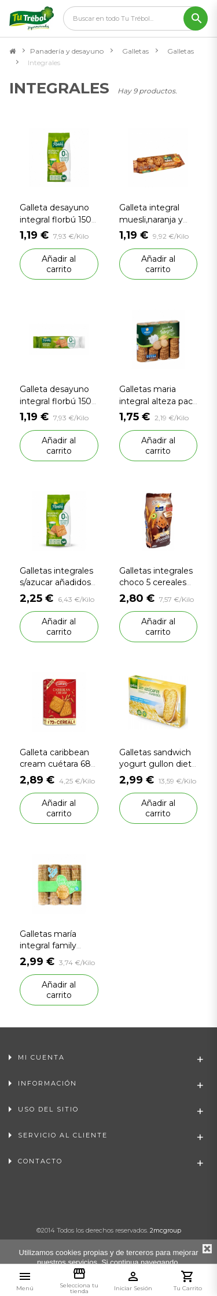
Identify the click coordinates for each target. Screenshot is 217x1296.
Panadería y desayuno (67, 51)
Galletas (135, 51)
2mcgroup (165, 1230)
